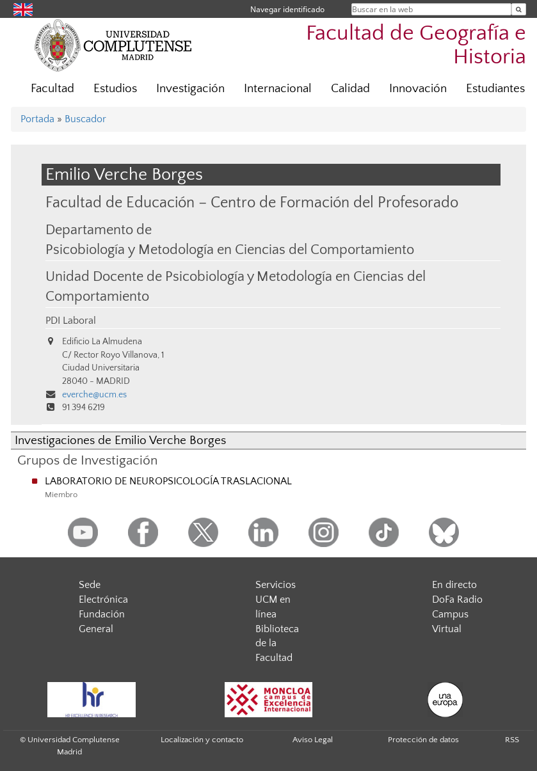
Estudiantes (495, 88)
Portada (37, 119)
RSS (512, 739)
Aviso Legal (313, 739)
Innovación (418, 88)
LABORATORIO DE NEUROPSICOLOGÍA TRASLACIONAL (168, 481)
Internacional (278, 88)
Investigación (190, 88)
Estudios (115, 88)
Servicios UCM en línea (275, 599)
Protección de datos (423, 739)
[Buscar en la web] (518, 9)
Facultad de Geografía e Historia (416, 45)
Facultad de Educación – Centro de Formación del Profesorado (251, 202)
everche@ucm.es (94, 395)
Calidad (350, 88)
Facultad (52, 88)
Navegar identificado (287, 9)
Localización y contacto (202, 739)
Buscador (85, 119)
